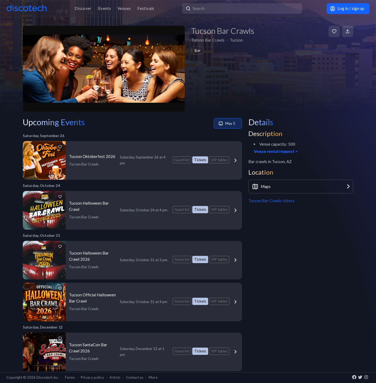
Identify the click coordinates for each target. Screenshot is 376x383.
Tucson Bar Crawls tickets (271, 200)
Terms (69, 377)
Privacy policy (92, 377)
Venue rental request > (276, 151)
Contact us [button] (134, 377)
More (153, 377)
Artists (114, 377)
